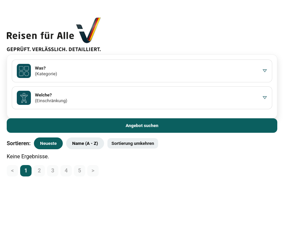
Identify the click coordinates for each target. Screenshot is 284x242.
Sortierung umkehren (132, 143)
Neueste (48, 143)
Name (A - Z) (85, 143)
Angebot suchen (142, 125)
